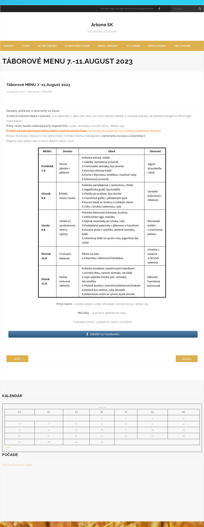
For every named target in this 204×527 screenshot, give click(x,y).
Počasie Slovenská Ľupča (17, 465)
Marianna (33, 92)
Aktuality (47, 92)
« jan (7, 448)
